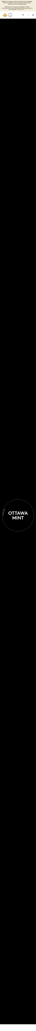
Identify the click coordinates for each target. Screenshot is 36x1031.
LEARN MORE (20, 9)
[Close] (34, 6)
